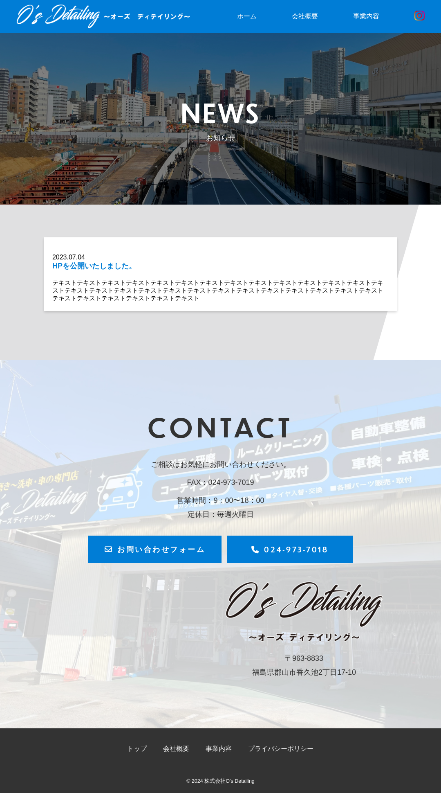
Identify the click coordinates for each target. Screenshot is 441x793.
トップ (137, 748)
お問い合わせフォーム (155, 549)
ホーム (247, 16)
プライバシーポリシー (280, 748)
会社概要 (305, 16)
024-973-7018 (290, 549)
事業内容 (366, 16)
